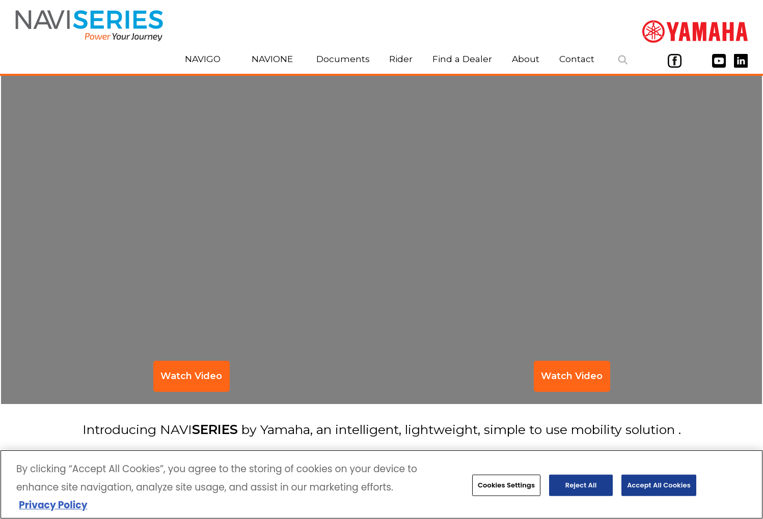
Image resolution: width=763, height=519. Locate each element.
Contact (576, 58)
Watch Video (572, 376)
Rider (401, 58)
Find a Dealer (462, 58)
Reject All (581, 487)
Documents (343, 58)
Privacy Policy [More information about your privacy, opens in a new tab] (53, 506)
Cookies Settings (506, 487)
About (525, 58)
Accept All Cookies (659, 487)
